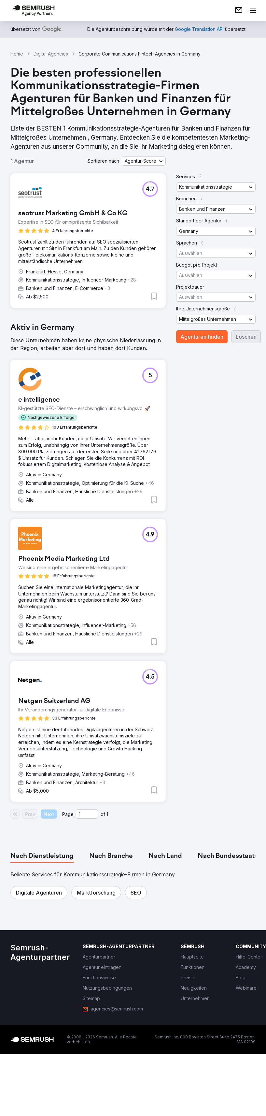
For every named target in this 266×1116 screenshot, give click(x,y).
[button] (144, 161)
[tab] (42, 856)
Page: (68, 814)
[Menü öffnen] (253, 10)
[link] (239, 10)
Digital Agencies (51, 53)
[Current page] (87, 814)
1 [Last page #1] (107, 814)
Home (16, 53)
